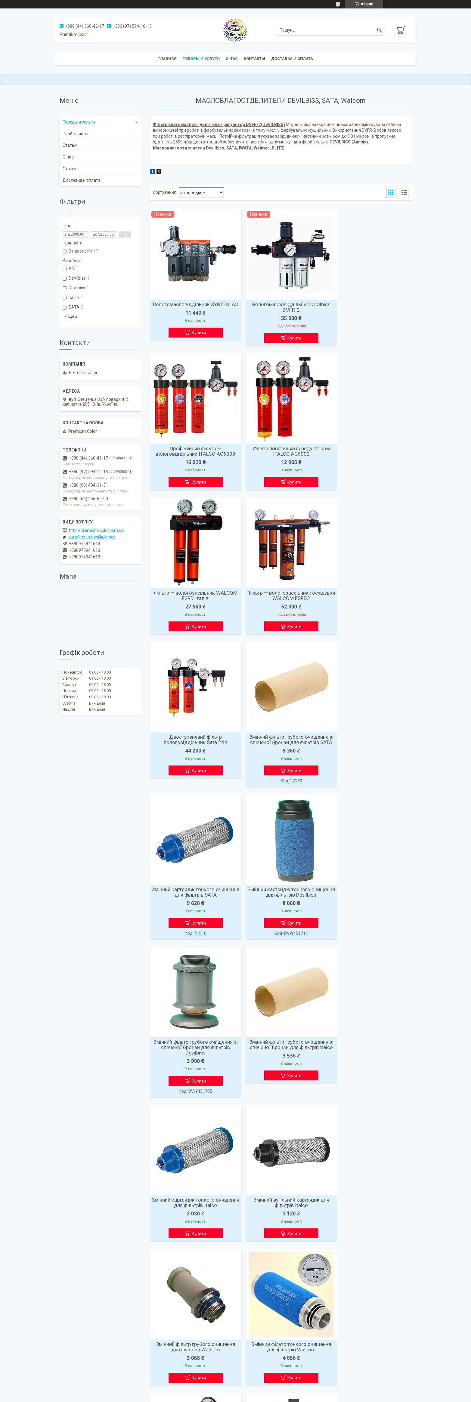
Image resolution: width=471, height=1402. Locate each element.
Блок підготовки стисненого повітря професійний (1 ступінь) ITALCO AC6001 (369, 1065)
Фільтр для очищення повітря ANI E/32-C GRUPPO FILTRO (192, 1227)
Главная (167, 58)
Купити (195, 338)
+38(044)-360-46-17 (257, 1350)
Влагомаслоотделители (83, 1334)
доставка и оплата (167, 1350)
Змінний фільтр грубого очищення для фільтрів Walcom (369, 917)
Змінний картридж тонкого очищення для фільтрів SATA (369, 598)
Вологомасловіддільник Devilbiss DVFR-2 (280, 307)
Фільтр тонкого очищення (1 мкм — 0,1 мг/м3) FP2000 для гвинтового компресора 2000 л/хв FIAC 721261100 (280, 1068)
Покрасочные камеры (81, 1350)
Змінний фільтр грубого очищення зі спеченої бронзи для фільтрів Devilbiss (280, 760)
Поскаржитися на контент (225, 1396)
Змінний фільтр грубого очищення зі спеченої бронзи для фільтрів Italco (369, 760)
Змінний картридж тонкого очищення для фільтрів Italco (192, 917)
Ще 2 (73, 316)
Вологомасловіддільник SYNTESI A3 (192, 307)
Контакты (254, 58)
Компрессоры (73, 1358)
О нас (232, 58)
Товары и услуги (201, 58)
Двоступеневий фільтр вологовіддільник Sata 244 (192, 598)
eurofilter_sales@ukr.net (91, 537)
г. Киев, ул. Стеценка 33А (263, 1334)
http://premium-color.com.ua (96, 530)
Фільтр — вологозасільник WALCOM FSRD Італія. (280, 452)
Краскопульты (74, 1327)
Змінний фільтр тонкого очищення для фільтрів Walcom (192, 1062)
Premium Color (252, 1327)
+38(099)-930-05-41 (257, 1366)
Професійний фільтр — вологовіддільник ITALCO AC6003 (369, 307)
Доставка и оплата (292, 58)
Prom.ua (264, 1391)
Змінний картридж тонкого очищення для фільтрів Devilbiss (191, 757)
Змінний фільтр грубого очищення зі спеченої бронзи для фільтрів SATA (280, 601)
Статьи (70, 145)
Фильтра (68, 1342)
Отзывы (70, 168)
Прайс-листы (75, 133)
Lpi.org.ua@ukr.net (256, 1342)
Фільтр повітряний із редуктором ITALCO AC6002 (192, 452)
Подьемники (72, 1366)
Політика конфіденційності (273, 1396)
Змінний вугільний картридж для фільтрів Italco (280, 917)
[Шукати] (379, 30)
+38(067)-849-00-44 (257, 1358)
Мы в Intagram (342, 1327)
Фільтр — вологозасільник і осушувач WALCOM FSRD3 (369, 452)
